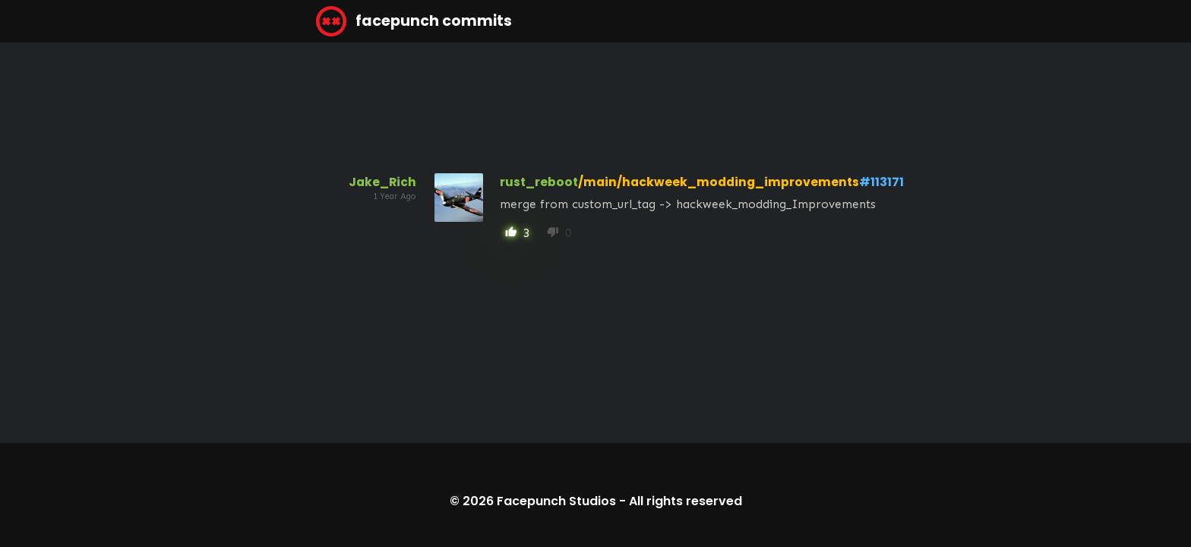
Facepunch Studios (556, 501)
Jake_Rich (382, 182)
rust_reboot (539, 182)
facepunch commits (414, 21)
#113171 (881, 182)
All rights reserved (685, 501)
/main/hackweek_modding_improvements (718, 182)
